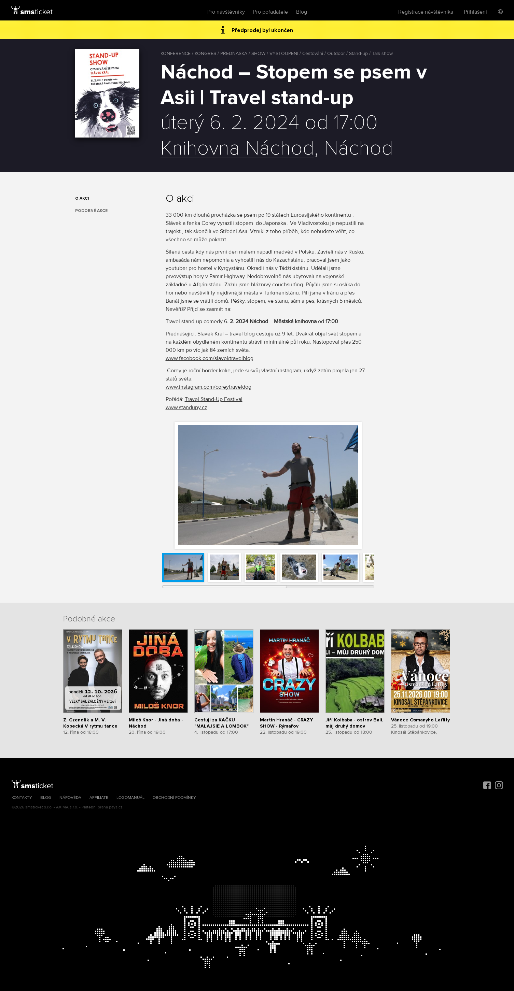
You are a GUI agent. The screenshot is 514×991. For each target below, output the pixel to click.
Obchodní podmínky (174, 797)
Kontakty (22, 797)
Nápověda (70, 797)
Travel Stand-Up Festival (213, 399)
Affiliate (98, 797)
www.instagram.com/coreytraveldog (208, 387)
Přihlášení (475, 12)
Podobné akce (91, 210)
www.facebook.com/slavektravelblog (209, 358)
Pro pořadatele (270, 12)
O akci (82, 198)
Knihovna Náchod (237, 149)
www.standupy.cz (186, 407)
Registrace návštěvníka (425, 12)
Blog (301, 12)
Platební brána (95, 807)
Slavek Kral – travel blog (226, 333)
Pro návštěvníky (226, 12)
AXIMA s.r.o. (67, 807)
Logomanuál (130, 797)
